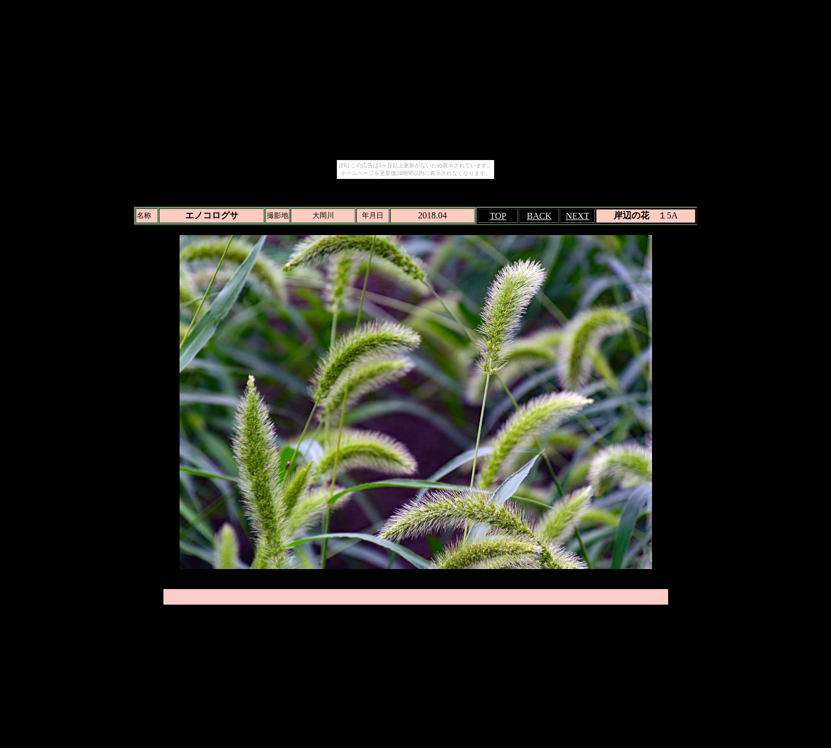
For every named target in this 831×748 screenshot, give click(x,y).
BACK (539, 216)
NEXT (578, 216)
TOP (498, 216)
